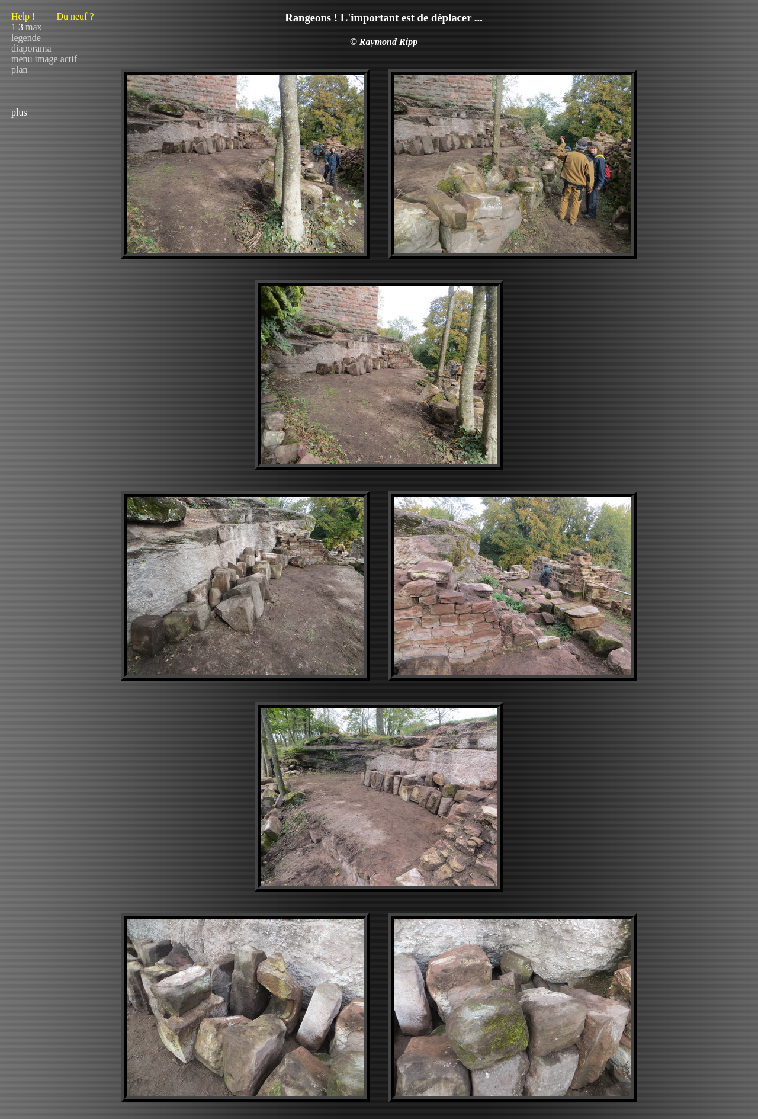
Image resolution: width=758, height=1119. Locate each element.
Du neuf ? (75, 16)
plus (19, 112)
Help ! (52, 16)
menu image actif (44, 59)
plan (19, 70)
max (33, 27)
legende (26, 38)
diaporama (31, 48)
